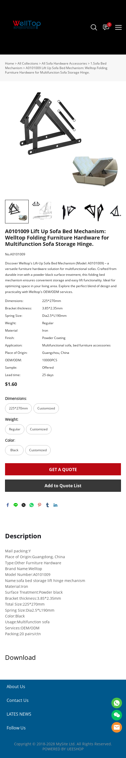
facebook (7, 505)
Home (9, 63)
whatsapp (31, 505)
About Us (16, 686)
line (15, 505)
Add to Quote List (63, 486)
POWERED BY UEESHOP (63, 748)
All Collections (28, 63)
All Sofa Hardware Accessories (64, 63)
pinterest (39, 505)
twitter (23, 505)
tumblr (47, 505)
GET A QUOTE (63, 469)
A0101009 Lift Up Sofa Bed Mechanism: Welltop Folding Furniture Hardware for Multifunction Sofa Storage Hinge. (56, 70)
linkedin (55, 505)
